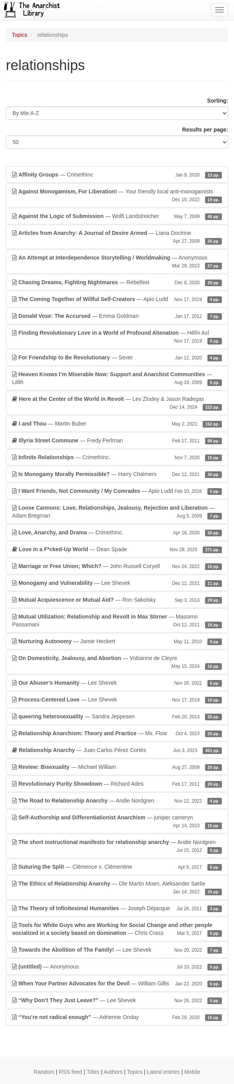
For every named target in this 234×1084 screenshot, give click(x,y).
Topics (19, 35)
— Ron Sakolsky (117, 600)
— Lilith (117, 378)
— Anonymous (117, 261)
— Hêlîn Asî (117, 337)
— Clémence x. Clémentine (117, 867)
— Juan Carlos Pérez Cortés (117, 750)
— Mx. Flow (117, 733)
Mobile (192, 1072)
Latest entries (163, 1072)
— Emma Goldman (117, 316)
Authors (113, 1072)
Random (44, 1072)
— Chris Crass (117, 929)
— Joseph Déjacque (117, 908)
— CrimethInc (117, 175)
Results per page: (205, 129)
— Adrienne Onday (117, 1017)
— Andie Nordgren (117, 800)
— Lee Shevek (117, 583)
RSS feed (70, 1072)
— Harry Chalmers (117, 474)
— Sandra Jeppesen (117, 716)
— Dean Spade (117, 549)
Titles (92, 1072)
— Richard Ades (117, 784)
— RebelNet (117, 282)
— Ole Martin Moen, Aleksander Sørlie (117, 887)
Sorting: (217, 100)
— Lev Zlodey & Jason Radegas (117, 403)
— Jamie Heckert (117, 641)
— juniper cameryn (117, 821)
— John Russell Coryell (117, 566)
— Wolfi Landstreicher (117, 216)
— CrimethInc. (117, 457)
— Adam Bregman (117, 512)
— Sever (117, 357)
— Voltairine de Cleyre (117, 662)
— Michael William (117, 767)
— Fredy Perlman (117, 440)
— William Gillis (117, 983)
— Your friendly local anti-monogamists (117, 195)
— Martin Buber (117, 423)
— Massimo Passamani (117, 620)
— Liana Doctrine (117, 237)
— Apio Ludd (117, 299)
